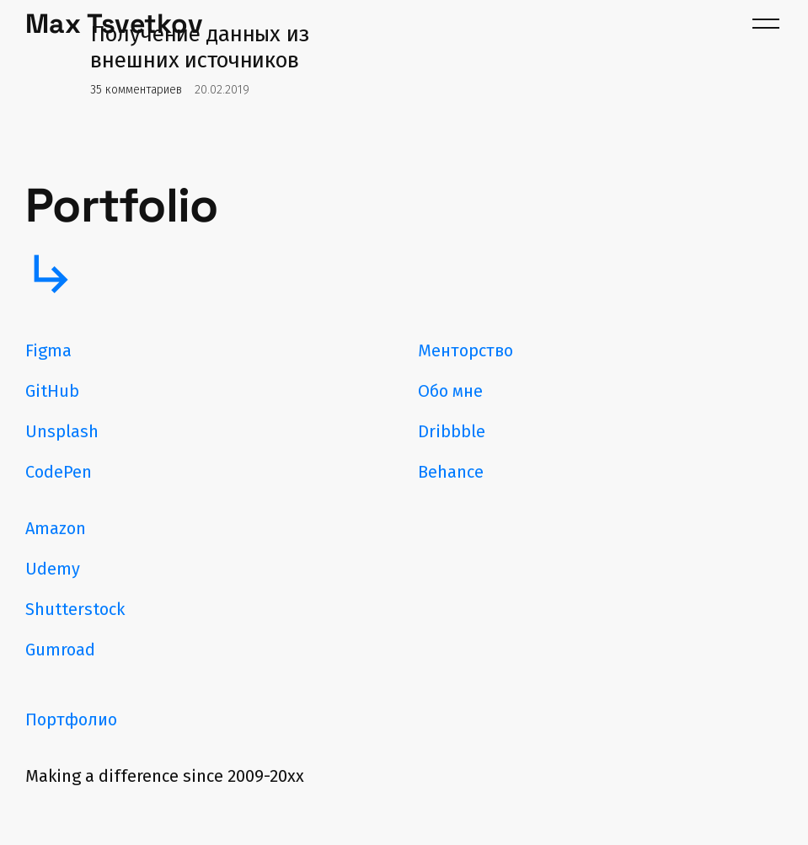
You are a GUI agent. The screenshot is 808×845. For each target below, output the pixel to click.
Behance (451, 472)
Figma (48, 350)
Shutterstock (75, 609)
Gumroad (60, 649)
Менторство (465, 350)
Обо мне (450, 391)
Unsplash (62, 431)
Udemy (52, 569)
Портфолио (71, 719)
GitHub (52, 391)
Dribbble (451, 431)
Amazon (55, 528)
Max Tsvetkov (114, 23)
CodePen (58, 472)
